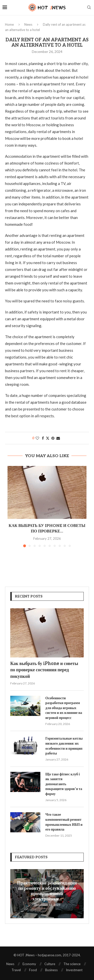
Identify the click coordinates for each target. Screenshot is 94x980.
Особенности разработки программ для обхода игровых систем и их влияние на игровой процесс (63, 708)
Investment (74, 970)
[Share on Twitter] (47, 438)
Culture (49, 964)
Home (9, 24)
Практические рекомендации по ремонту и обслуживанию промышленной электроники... (47, 891)
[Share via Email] (58, 438)
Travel (16, 970)
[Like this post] (37, 438)
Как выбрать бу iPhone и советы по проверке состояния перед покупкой (44, 670)
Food (33, 970)
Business (51, 970)
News (28, 24)
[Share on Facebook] (43, 438)
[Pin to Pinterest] (52, 438)
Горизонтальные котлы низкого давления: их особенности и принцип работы (64, 745)
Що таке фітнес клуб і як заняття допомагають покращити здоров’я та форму (63, 784)
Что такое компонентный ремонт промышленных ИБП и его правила (63, 822)
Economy (29, 964)
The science (71, 964)
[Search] (88, 8)
